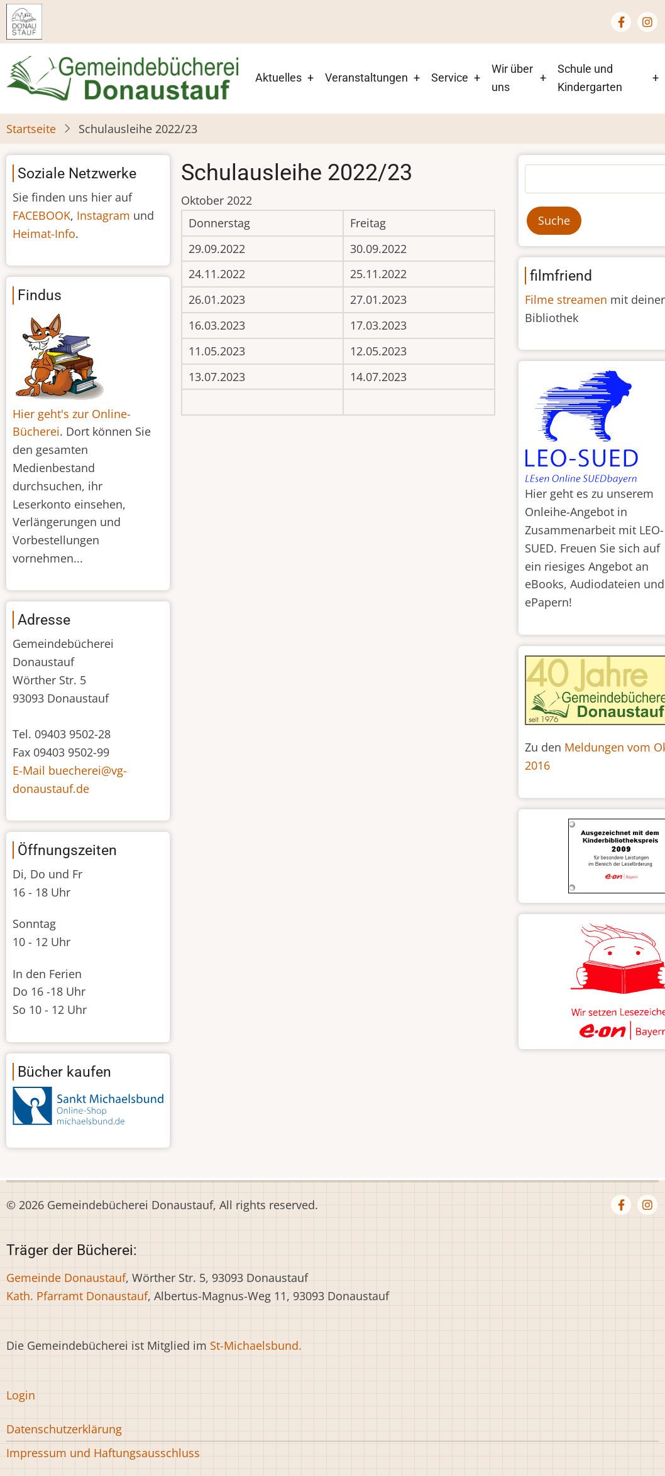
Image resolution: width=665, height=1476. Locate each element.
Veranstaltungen (366, 77)
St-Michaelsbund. (256, 1345)
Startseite (31, 128)
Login (20, 1395)
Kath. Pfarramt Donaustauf (77, 1295)
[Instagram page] (647, 22)
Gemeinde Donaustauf (66, 1277)
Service (449, 77)
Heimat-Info (44, 233)
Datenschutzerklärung (64, 1428)
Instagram (103, 215)
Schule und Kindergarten (590, 78)
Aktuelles (278, 77)
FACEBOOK (41, 215)
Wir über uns (512, 78)
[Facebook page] (621, 22)
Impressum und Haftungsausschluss (103, 1452)
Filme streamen (566, 299)
